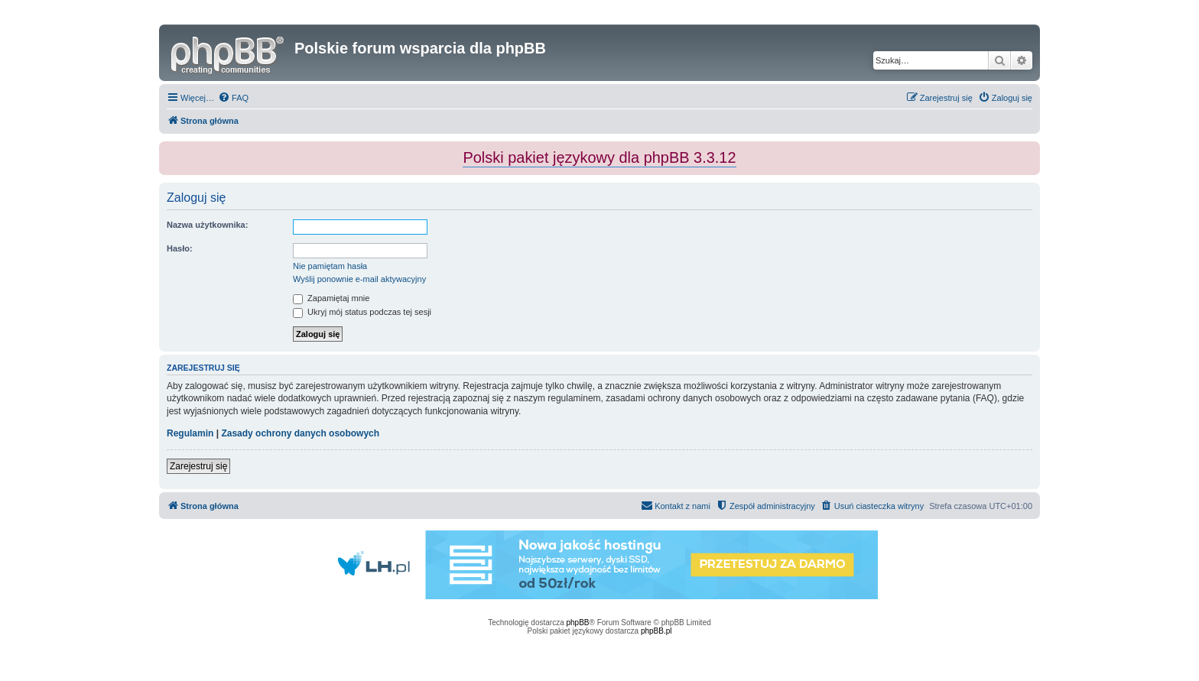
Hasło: (180, 248)
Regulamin (190, 433)
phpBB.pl (656, 631)
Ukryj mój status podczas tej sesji (362, 311)
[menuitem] (233, 98)
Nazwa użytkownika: (207, 224)
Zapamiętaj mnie (331, 298)
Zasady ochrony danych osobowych (300, 433)
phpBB (578, 622)
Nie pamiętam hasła (330, 266)
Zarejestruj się (198, 466)
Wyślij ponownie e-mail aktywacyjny (359, 279)
